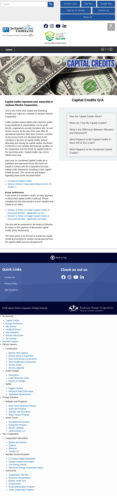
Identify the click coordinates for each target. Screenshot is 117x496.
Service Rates (15, 365)
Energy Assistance (14, 323)
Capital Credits (12, 320)
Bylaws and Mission (18, 442)
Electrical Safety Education (21, 391)
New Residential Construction (22, 362)
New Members (12, 332)
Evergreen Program (18, 425)
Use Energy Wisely (17, 464)
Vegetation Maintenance (20, 394)
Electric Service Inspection (21, 356)
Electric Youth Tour (17, 481)
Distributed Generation (19, 422)
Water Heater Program (19, 415)
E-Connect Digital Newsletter (22, 458)
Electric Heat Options (18, 353)
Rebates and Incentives (19, 412)
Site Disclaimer (11, 290)
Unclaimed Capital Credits (20, 181)
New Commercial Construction (23, 359)
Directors (13, 448)
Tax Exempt (11, 338)
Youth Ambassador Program (22, 487)
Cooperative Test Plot (18, 475)
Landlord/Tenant (13, 329)
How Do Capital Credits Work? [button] (85, 116)
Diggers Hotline (16, 388)
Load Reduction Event (19, 378)
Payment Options (11, 341)
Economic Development (20, 478)
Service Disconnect (14, 335)
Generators (14, 375)
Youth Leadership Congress (21, 490)
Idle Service (11, 326)
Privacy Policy (10, 283)
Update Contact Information (21, 461)
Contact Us (9, 277)
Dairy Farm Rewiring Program (22, 406)
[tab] (91, 116)
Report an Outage (17, 381)
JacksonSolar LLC (17, 431)
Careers (12, 445)
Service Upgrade (16, 368)
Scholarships (14, 484)
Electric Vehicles (16, 428)
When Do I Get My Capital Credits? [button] (88, 123)
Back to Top (61, 257)
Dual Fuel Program (17, 409)
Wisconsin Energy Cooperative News (26, 467)
